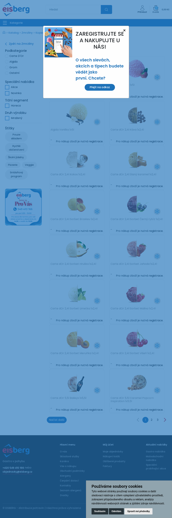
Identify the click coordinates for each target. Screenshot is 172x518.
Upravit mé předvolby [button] (138, 511)
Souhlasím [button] (100, 511)
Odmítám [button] (116, 511)
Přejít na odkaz (100, 87)
